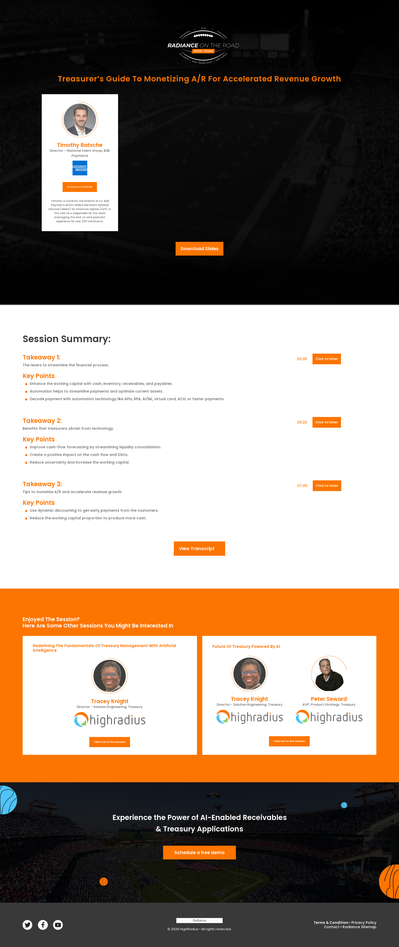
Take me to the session (110, 742)
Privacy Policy (363, 922)
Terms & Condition (331, 922)
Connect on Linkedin (80, 186)
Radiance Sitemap (359, 926)
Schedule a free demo (199, 852)
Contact (331, 926)
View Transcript (197, 549)
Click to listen (327, 359)
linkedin (58, 925)
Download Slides (200, 249)
